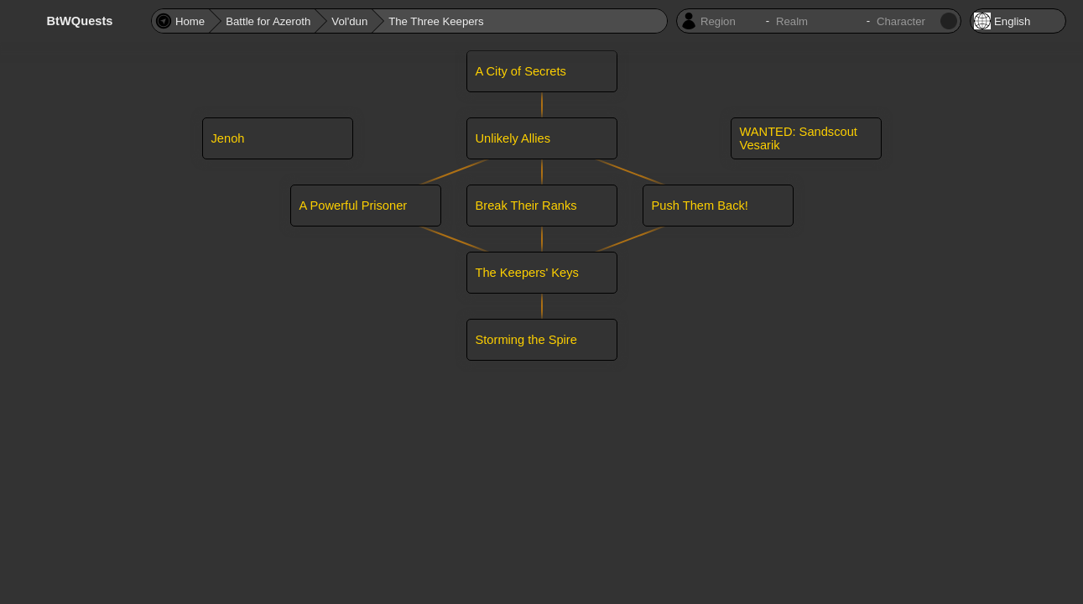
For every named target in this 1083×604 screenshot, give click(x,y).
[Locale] (1018, 21)
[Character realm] (818, 21)
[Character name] (907, 21)
